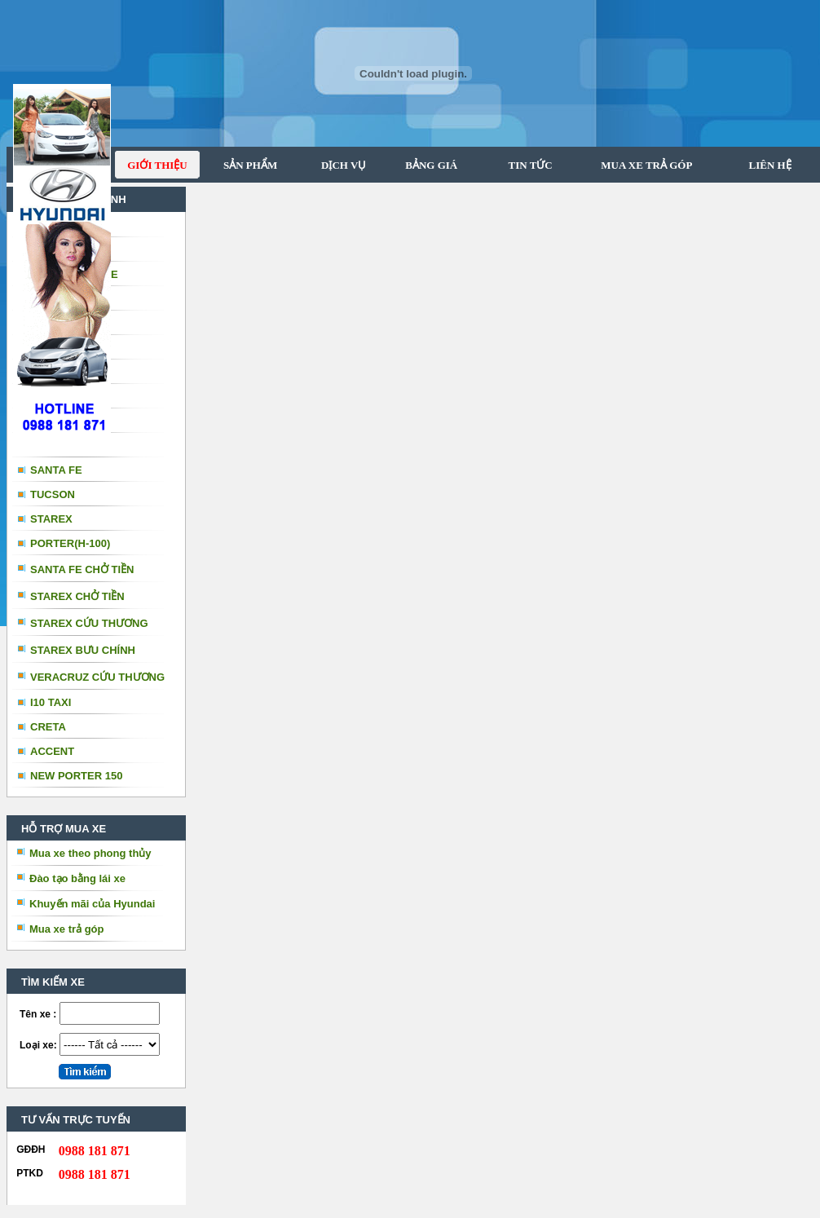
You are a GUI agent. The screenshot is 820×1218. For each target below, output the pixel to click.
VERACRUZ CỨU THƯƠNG (97, 677)
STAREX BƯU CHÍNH (82, 650)
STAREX (51, 519)
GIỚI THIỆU (157, 165)
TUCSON (52, 494)
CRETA (48, 727)
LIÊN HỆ (768, 165)
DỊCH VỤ (338, 165)
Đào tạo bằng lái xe (77, 878)
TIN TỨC (521, 165)
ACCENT (52, 751)
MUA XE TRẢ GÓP (640, 165)
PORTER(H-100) (70, 543)
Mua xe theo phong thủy (90, 853)
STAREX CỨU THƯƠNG (89, 623)
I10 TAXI (50, 702)
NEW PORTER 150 (76, 776)
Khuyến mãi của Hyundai (92, 904)
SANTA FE (56, 470)
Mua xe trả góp (66, 929)
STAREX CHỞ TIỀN (77, 596)
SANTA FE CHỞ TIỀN (82, 569)
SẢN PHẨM (245, 165)
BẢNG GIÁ (424, 165)
